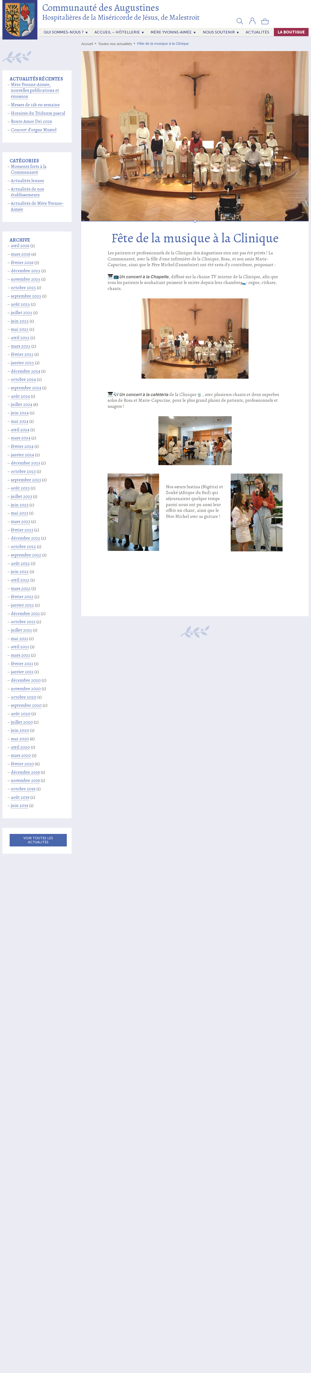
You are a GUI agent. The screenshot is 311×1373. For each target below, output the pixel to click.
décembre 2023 (25, 463)
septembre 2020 (26, 705)
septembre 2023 (26, 480)
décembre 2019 (25, 772)
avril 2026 (20, 246)
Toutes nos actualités (115, 44)
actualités (257, 32)
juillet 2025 (21, 313)
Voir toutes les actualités (38, 840)
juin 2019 (19, 805)
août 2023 (20, 488)
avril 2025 (20, 338)
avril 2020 (20, 747)
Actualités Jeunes (27, 181)
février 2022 (22, 597)
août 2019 (20, 797)
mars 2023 (20, 521)
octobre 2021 (23, 622)
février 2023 (22, 530)
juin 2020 (20, 730)
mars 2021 (20, 655)
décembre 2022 (25, 538)
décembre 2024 (25, 371)
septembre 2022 (26, 555)
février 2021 (22, 663)
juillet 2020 (22, 722)
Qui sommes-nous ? (64, 32)
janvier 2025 (22, 363)
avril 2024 (20, 430)
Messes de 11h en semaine (35, 105)
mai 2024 (19, 421)
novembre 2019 (25, 780)
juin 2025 (20, 321)
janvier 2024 (22, 455)
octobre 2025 (23, 287)
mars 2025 (20, 346)
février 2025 (22, 354)
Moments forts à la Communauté (29, 169)
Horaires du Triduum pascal (38, 113)
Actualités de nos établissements (27, 192)
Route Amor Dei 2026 (31, 121)
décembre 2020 (26, 680)
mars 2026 (20, 254)
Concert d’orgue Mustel (33, 130)
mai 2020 (20, 739)
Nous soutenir (219, 32)
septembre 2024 (26, 388)
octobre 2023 (23, 471)
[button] (240, 21)
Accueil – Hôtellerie (117, 32)
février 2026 (22, 262)
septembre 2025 (26, 296)
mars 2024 (20, 438)
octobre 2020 (23, 697)
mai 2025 (19, 329)
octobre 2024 (23, 379)
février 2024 (22, 446)
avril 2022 (20, 580)
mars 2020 (21, 755)
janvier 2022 (22, 605)
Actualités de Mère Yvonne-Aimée (37, 206)
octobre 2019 (23, 789)
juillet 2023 (21, 496)
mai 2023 (19, 513)
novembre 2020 (26, 689)
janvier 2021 (22, 672)
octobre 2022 (23, 546)
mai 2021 (19, 638)
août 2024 (20, 396)
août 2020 (20, 714)
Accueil (87, 44)
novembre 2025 (25, 279)
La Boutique (291, 32)
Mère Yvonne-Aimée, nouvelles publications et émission (35, 90)
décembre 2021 (25, 613)
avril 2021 (20, 647)
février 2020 (22, 764)
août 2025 (20, 304)
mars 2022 (20, 588)
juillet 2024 (21, 404)
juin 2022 (20, 571)
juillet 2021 (21, 630)
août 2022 (20, 563)
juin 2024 (20, 413)
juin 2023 (19, 505)
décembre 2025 (25, 271)
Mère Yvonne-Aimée (171, 32)
